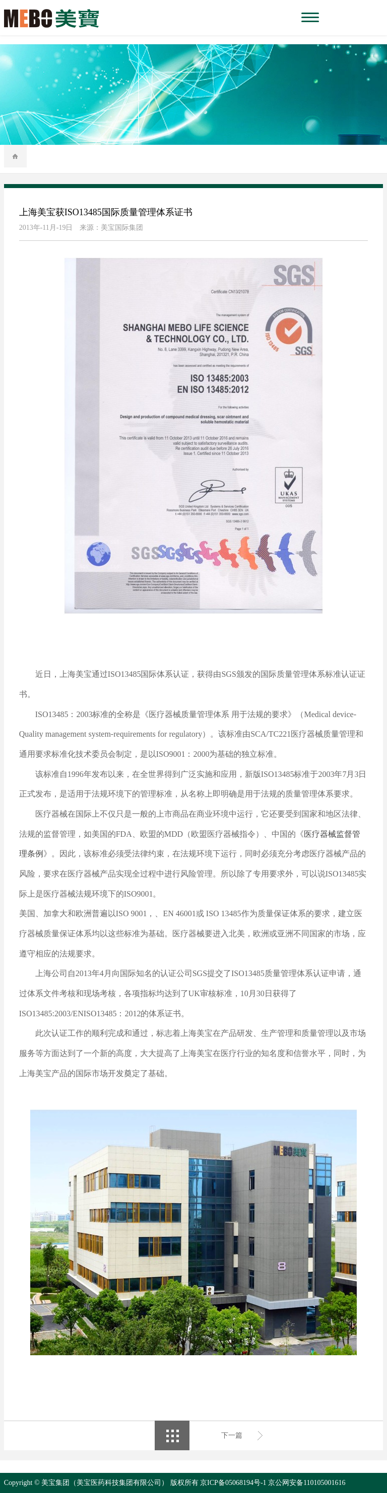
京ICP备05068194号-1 (233, 1482)
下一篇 (231, 1435)
